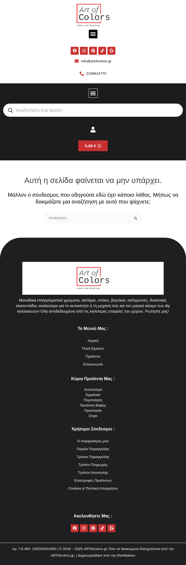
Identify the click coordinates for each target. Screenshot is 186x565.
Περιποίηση (93, 400)
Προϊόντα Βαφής (93, 405)
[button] (93, 34)
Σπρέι (93, 416)
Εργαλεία (93, 395)
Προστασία (93, 411)
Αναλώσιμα (93, 389)
